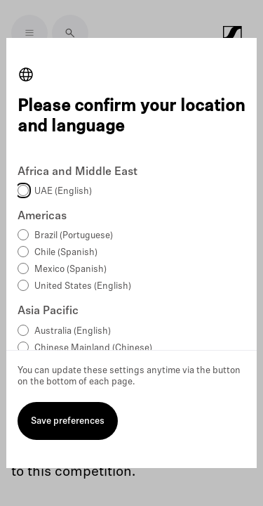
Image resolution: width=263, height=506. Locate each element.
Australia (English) (72, 331)
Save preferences (67, 421)
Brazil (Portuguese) (73, 235)
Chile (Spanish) (65, 252)
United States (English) (82, 286)
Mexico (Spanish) (70, 269)
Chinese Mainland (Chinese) (93, 348)
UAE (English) (63, 191)
